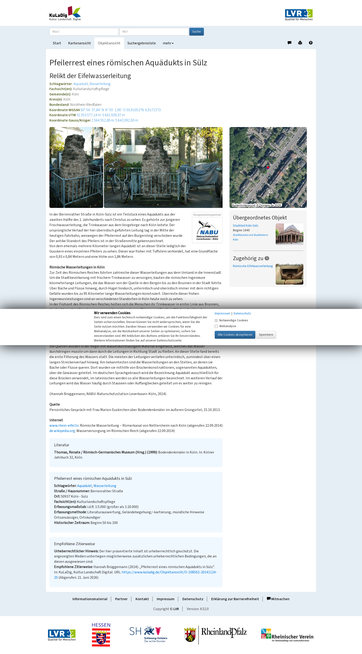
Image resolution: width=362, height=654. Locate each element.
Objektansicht (109, 43)
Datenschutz (192, 599)
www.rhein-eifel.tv (63, 425)
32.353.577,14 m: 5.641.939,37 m (100, 115)
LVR (176, 608)
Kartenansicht (79, 43)
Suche (196, 31)
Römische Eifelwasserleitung (253, 266)
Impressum (166, 599)
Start (57, 43)
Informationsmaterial (89, 599)
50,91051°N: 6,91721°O (143, 110)
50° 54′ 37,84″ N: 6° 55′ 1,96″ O (103, 110)
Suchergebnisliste (141, 43)
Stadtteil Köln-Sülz (245, 225)
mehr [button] (168, 43)
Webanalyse (225, 326)
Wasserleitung (99, 83)
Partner (121, 599)
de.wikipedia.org (62, 430)
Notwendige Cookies (231, 320)
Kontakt (142, 599)
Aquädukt (80, 83)
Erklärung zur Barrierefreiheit (235, 599)
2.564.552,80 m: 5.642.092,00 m (114, 120)
